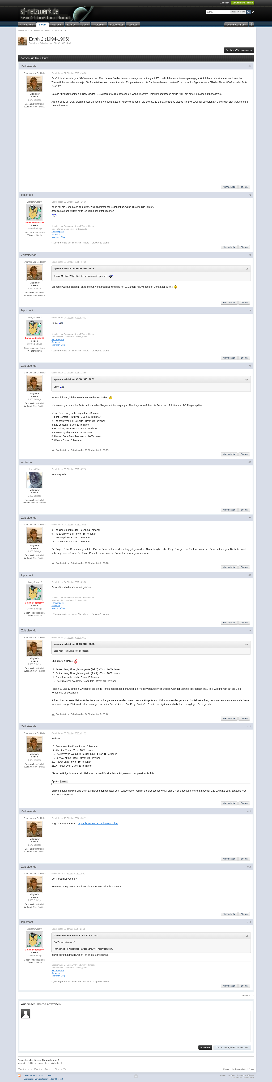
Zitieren (244, 187)
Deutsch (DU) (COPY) (33, 1075)
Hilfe (49, 1075)
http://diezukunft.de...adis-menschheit (98, 823)
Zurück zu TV (248, 995)
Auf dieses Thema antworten (239, 50)
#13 (249, 922)
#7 (250, 518)
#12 (249, 867)
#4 (250, 310)
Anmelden (224, 3)
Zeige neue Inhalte (236, 24)
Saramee (56, 234)
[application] (141, 1026)
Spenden (133, 24)
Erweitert (253, 11)
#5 (250, 366)
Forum (42, 24)
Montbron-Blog (58, 237)
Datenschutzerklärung (244, 1069)
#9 (250, 630)
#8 (250, 575)
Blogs (85, 24)
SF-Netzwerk (26, 24)
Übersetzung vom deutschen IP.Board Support (43, 1079)
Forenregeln (228, 1069)
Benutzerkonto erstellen (243, 3)
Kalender (71, 24)
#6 (250, 462)
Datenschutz (116, 24)
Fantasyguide (58, 231)
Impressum (98, 24)
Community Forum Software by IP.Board (237, 1075)
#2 (250, 195)
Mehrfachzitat (229, 187)
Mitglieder (57, 24)
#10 (249, 726)
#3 (250, 255)
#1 (250, 66)
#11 (249, 811)
